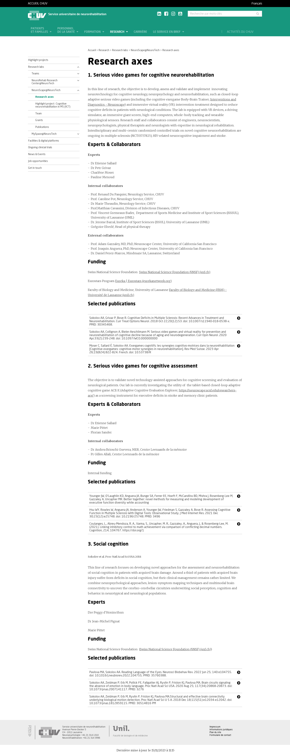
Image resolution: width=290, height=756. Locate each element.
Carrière (140, 31)
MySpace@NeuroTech (44, 134)
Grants (39, 120)
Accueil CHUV (37, 3)
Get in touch (35, 168)
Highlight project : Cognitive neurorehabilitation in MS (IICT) (52, 105)
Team (38, 113)
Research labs (120, 50)
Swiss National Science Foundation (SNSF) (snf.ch (175, 649)
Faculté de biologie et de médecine (130, 736)
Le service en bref (167, 31)
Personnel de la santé (66, 30)
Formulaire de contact (220, 735)
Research (117, 31)
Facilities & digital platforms (43, 141)
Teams (35, 73)
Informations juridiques (221, 729)
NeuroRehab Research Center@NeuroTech (45, 82)
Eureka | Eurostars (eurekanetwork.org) (143, 281)
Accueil (92, 50)
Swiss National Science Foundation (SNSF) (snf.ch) (174, 272)
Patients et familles (40, 30)
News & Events (36, 154)
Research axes (44, 97)
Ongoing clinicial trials (40, 147)
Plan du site (215, 732)
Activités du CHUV (240, 31)
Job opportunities (38, 161)
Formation (92, 31)
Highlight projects (38, 60)
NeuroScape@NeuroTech (145, 50)
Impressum (215, 727)
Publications (42, 127)
